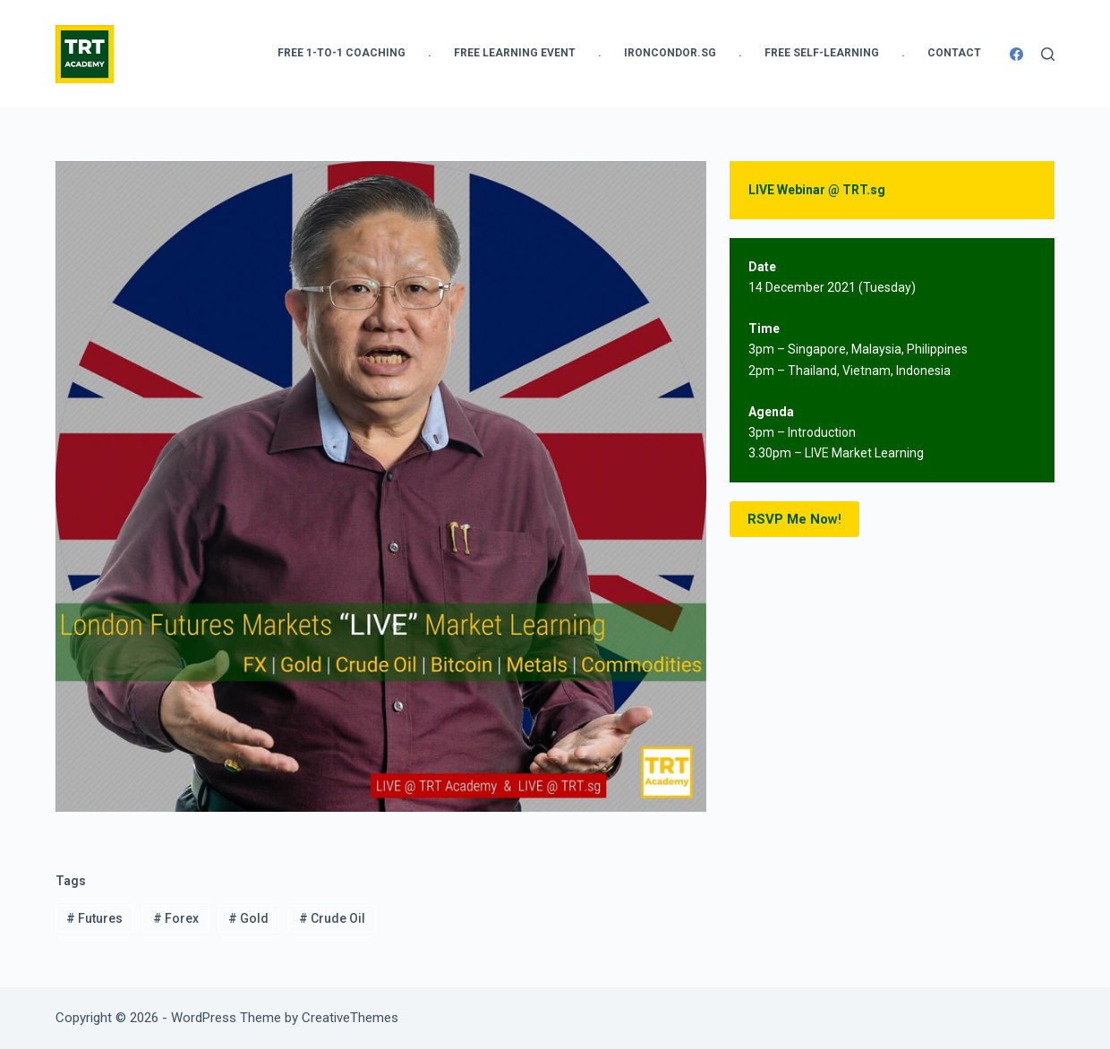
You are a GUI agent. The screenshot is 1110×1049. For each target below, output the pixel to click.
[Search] (1047, 54)
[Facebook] (1016, 54)
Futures (94, 918)
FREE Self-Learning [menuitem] (821, 53)
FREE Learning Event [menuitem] (515, 53)
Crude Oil (332, 918)
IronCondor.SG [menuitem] (670, 53)
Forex (176, 918)
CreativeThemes (350, 1018)
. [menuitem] (429, 53)
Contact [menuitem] (954, 53)
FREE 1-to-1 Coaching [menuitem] (342, 53)
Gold (248, 918)
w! (794, 519)
